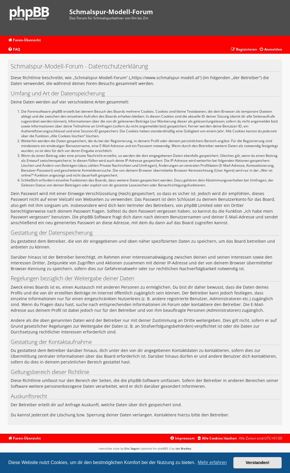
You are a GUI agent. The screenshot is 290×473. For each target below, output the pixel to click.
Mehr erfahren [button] (212, 462)
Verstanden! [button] (257, 462)
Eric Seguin (132, 448)
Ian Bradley (183, 448)
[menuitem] (14, 49)
